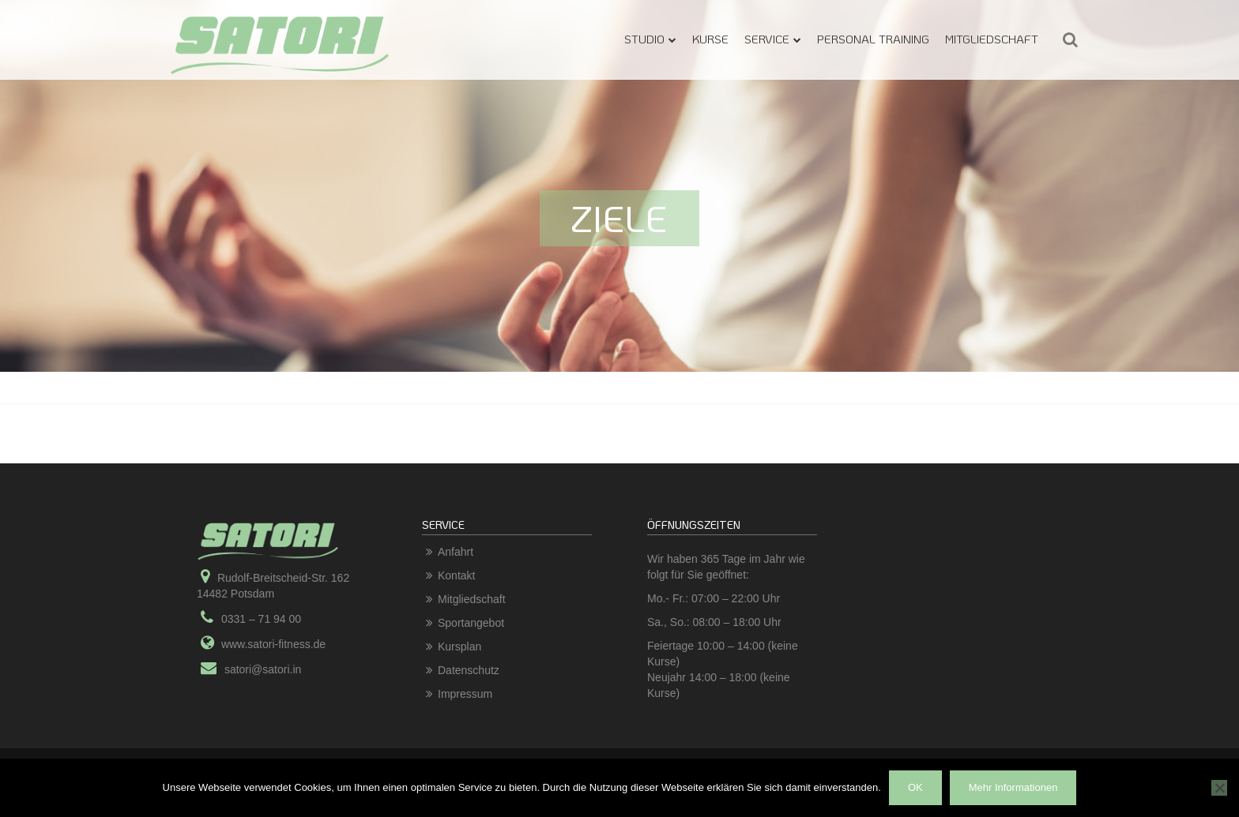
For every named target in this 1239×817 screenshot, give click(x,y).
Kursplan (459, 646)
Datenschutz (468, 670)
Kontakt (456, 575)
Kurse (710, 39)
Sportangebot (471, 622)
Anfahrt (455, 551)
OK (915, 787)
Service (766, 39)
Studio (644, 39)
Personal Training (873, 39)
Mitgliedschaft (991, 39)
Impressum (465, 694)
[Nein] (1219, 788)
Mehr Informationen (1013, 787)
